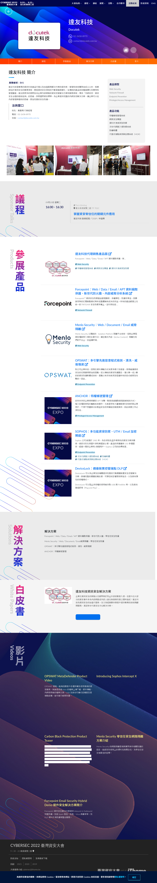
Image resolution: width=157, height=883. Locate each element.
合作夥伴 (121, 3)
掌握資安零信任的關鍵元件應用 (95, 214)
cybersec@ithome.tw (31, 869)
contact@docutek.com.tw (85, 41)
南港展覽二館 (27, 851)
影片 (137, 61)
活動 (110, 3)
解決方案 (90, 61)
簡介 (20, 61)
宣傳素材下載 (41, 858)
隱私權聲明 (119, 877)
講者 (95, 3)
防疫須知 (145, 3)
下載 (88, 616)
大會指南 (76, 3)
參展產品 (67, 61)
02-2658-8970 (80, 36)
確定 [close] (134, 877)
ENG (153, 3)
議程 (86, 3)
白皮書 (113, 61)
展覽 (102, 3)
